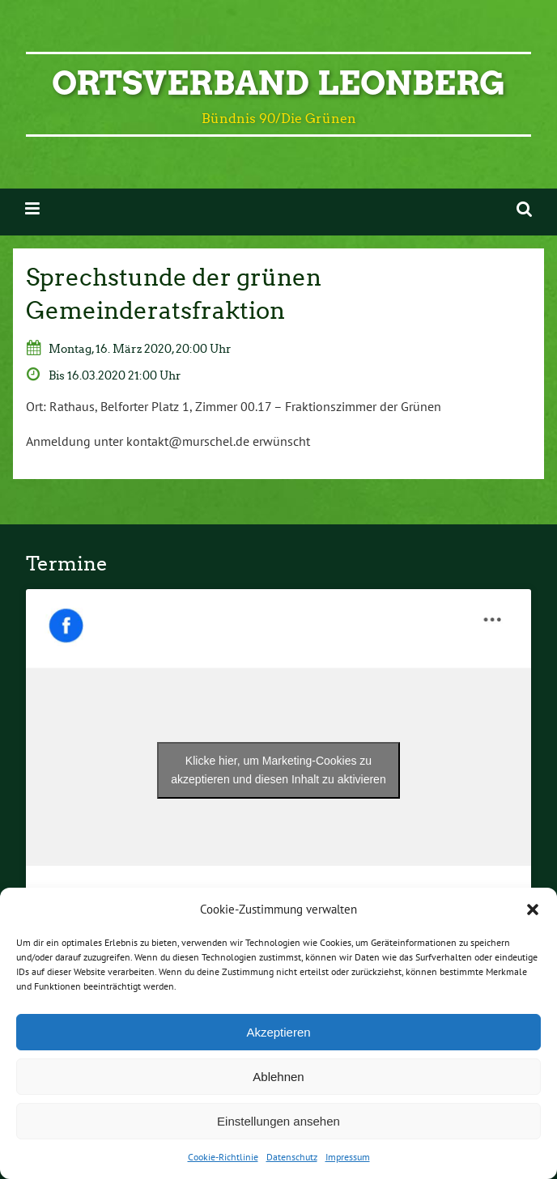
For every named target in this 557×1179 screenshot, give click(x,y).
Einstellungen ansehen (278, 1121)
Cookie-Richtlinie (223, 1157)
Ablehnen (278, 1077)
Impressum (347, 1157)
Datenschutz (291, 1157)
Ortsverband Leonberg (278, 83)
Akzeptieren (278, 1032)
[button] (533, 909)
